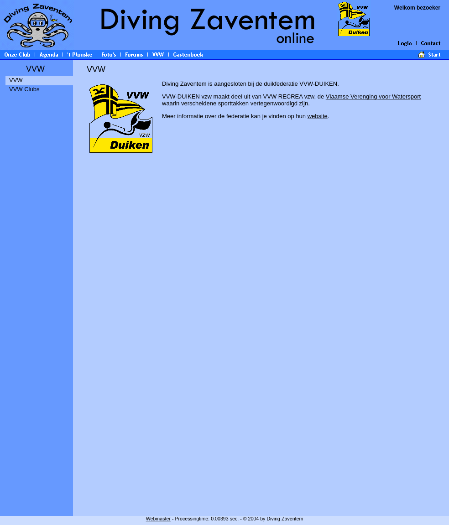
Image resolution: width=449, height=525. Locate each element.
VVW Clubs (24, 89)
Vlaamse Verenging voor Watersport (373, 96)
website (318, 116)
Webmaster (158, 518)
